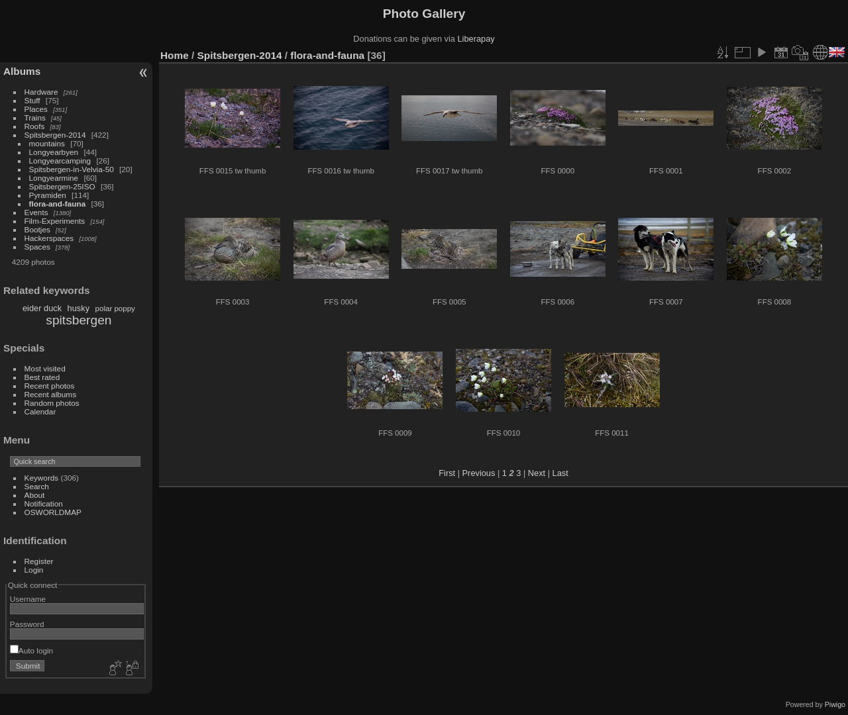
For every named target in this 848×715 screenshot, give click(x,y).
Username (28, 599)
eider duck (42, 308)
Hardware (41, 91)
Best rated (42, 377)
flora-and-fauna (57, 203)
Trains (35, 117)
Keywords (42, 477)
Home (174, 55)
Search (37, 486)
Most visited (45, 368)
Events (36, 212)
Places (36, 109)
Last (560, 473)
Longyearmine (54, 177)
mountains (47, 143)
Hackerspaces (49, 238)
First (447, 473)
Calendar (40, 411)
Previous (479, 473)
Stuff (32, 100)
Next (536, 473)
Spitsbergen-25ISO (62, 186)
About (35, 495)
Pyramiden (47, 195)
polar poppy (115, 308)
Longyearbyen (54, 152)
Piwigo (835, 704)
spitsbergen (78, 320)
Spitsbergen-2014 (55, 134)
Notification (44, 503)
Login (34, 569)
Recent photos (50, 385)
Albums (21, 71)
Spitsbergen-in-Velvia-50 (71, 169)
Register (39, 561)
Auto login (31, 650)
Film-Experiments (55, 220)
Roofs (35, 126)
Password (27, 624)
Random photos (52, 403)
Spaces (37, 246)
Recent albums (50, 394)
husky (78, 308)
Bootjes (37, 229)
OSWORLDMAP (53, 512)
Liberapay (476, 39)
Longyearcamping (60, 160)
